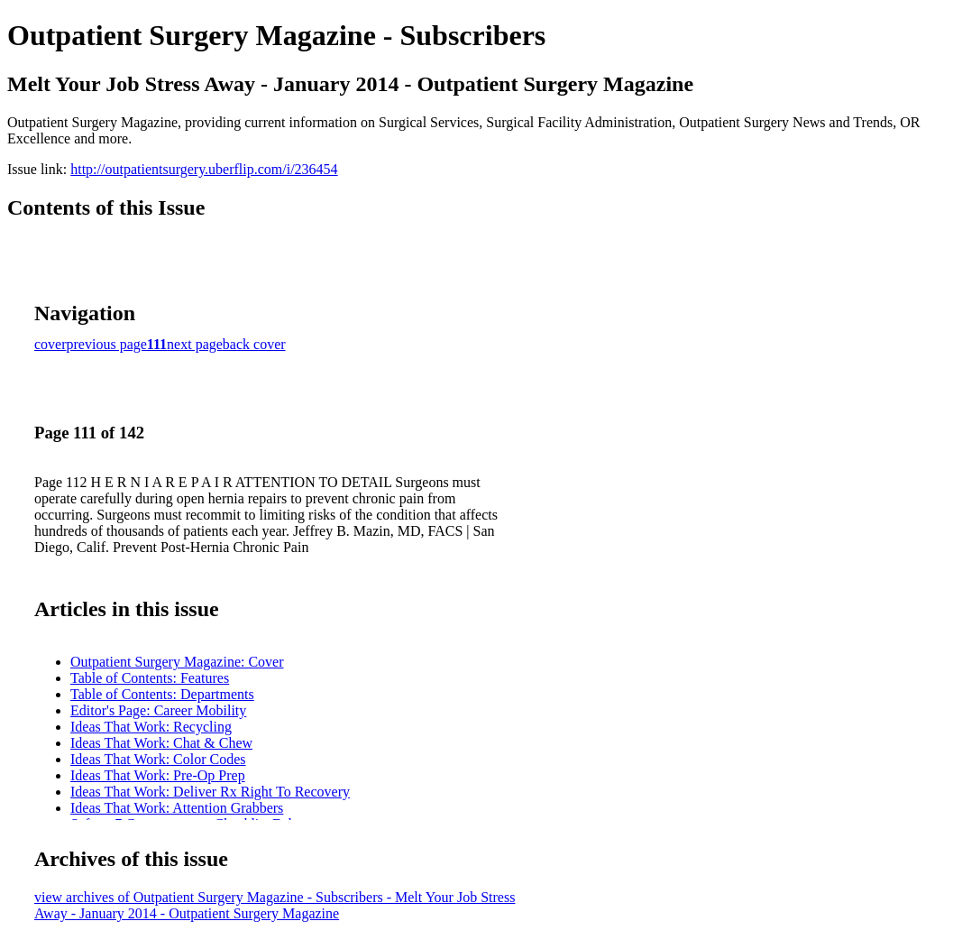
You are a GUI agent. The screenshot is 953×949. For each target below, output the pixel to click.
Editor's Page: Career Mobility (158, 710)
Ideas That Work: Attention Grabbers (176, 807)
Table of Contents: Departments (162, 694)
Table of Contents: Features (149, 678)
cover (50, 344)
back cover (254, 344)
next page (195, 344)
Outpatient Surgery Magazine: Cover (177, 661)
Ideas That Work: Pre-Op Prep (157, 775)
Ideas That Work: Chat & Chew (161, 743)
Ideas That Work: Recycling (151, 726)
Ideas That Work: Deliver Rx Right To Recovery (210, 791)
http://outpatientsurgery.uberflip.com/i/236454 (203, 169)
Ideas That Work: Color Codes (158, 759)
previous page (107, 344)
